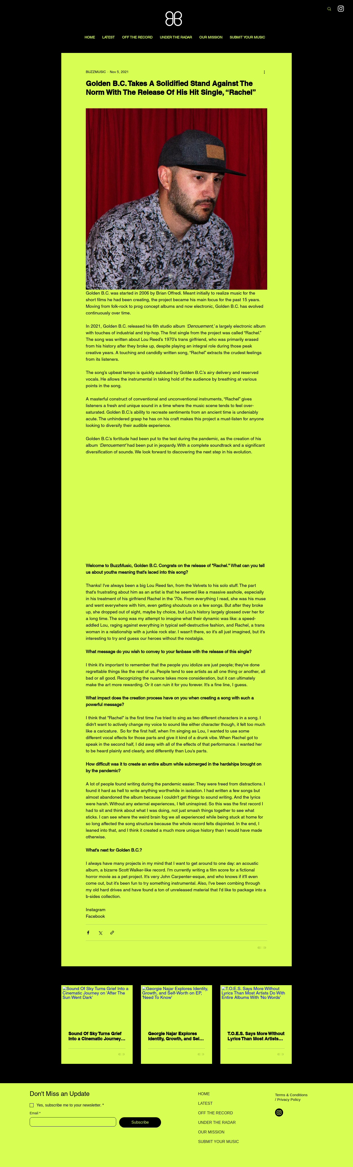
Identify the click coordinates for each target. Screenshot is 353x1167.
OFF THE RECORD (215, 1113)
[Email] (71, 1121)
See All (286, 976)
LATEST (205, 1103)
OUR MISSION (211, 1132)
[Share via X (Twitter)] (100, 932)
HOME (204, 1094)
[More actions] (264, 72)
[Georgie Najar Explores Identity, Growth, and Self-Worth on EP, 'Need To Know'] (176, 1005)
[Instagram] (279, 1112)
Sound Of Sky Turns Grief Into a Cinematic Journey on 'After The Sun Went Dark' (94, 1036)
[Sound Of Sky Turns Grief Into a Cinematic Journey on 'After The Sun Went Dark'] (97, 1005)
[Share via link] (112, 932)
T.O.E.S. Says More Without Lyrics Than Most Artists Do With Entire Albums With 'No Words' (255, 1036)
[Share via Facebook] (88, 932)
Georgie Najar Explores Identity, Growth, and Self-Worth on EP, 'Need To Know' (175, 1036)
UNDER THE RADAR (215, 1122)
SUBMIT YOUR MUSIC (215, 1142)
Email (35, 1113)
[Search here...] (294, 9)
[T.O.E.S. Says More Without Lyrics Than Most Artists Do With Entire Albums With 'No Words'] (256, 1005)
